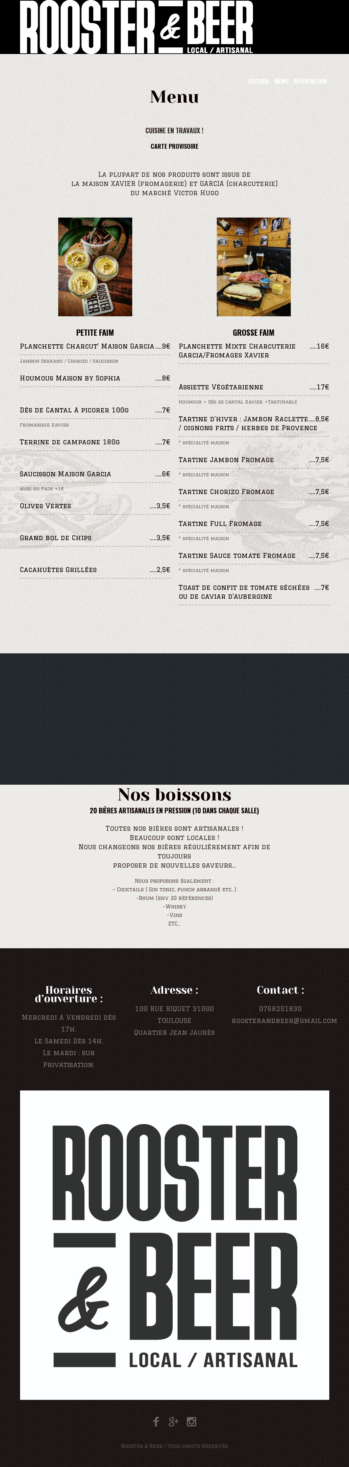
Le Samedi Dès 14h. (68, 1041)
